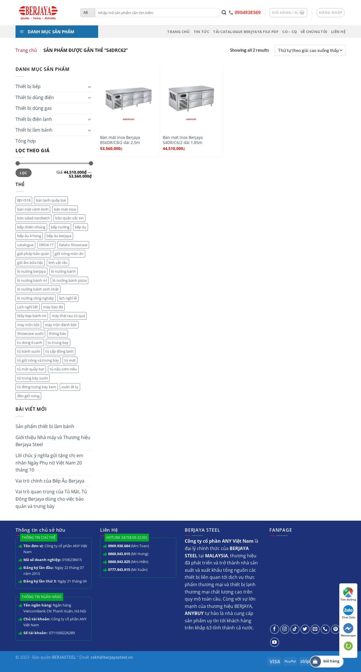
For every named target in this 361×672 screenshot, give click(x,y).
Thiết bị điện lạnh (34, 119)
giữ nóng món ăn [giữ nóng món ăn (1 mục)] (69, 253)
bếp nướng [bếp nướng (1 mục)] (60, 227)
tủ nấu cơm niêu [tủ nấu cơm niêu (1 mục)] (63, 369)
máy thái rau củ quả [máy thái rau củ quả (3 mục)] (68, 315)
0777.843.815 (119, 569)
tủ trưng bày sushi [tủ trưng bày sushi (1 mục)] (32, 378)
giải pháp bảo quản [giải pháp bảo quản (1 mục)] (33, 253)
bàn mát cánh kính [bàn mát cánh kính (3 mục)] (33, 209)
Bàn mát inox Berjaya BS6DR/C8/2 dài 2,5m (120, 140)
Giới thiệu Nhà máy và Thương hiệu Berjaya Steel (53, 441)
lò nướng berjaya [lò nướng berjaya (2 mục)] (31, 271)
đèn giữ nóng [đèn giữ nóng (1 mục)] (28, 395)
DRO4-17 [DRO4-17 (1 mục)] (46, 244)
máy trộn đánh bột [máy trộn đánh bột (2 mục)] (61, 324)
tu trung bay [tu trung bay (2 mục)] (58, 342)
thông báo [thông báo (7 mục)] (57, 333)
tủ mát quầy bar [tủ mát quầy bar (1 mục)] (30, 369)
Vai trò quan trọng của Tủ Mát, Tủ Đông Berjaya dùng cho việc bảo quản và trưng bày (51, 498)
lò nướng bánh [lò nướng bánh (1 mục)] (63, 271)
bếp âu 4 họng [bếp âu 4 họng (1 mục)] (29, 235)
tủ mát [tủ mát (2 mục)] (70, 360)
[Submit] (224, 12)
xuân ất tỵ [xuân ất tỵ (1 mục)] (69, 386)
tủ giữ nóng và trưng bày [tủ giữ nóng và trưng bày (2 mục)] (38, 360)
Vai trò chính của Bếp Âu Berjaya (50, 481)
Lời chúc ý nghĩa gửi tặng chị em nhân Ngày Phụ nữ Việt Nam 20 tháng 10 (49, 462)
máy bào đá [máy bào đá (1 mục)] (53, 306)
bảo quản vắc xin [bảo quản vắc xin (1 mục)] (69, 218)
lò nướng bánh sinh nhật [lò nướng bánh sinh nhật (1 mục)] (38, 289)
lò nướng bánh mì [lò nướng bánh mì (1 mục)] (32, 280)
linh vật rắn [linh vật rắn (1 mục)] (58, 262)
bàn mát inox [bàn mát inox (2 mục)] (65, 209)
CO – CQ (289, 31)
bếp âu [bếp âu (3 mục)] (80, 227)
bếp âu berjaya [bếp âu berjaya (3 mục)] (59, 235)
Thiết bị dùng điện (35, 97)
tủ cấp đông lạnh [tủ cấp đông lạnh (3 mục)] (59, 351)
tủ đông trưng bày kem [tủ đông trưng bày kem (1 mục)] (36, 386)
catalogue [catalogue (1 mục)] (25, 244)
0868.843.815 (119, 553)
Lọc (23, 173)
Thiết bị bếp (28, 86)
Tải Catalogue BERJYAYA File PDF (245, 31)
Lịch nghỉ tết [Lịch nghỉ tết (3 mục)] (27, 306)
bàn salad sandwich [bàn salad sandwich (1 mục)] (33, 218)
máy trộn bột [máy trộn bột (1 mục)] (28, 324)
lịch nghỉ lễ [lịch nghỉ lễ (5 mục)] (68, 298)
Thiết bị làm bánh (34, 130)
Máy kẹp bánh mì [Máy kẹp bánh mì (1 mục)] (31, 315)
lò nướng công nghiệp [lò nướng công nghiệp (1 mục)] (35, 298)
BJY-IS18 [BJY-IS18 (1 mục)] (23, 200)
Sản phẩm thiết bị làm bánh (45, 426)
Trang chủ (178, 31)
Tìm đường (348, 594)
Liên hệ (338, 31)
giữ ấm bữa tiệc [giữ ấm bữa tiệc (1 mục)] (30, 262)
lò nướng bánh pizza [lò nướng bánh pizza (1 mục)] (69, 280)
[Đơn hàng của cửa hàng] (309, 50)
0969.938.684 (119, 545)
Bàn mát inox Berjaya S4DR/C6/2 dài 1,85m (183, 140)
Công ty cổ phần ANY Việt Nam (55, 548)
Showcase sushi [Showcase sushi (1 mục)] (30, 333)
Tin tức (202, 31)
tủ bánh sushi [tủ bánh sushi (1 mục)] (28, 351)
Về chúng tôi (314, 31)
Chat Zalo (348, 612)
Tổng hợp (26, 141)
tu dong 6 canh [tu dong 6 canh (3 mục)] (29, 342)
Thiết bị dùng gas (34, 108)
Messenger (348, 630)
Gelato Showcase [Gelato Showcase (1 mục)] (73, 244)
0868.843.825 (119, 561)
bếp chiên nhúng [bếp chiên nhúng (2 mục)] (31, 227)
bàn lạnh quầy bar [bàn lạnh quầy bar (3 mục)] (51, 200)
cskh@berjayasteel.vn (112, 657)
